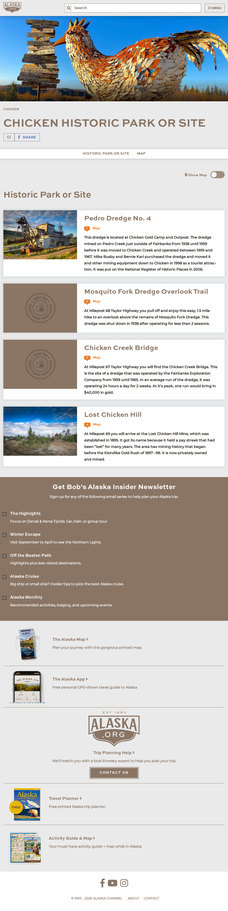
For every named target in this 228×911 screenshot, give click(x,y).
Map (141, 154)
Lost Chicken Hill (113, 415)
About (133, 898)
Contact (151, 898)
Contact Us (114, 773)
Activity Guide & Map (72, 838)
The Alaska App (70, 679)
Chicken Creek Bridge (121, 348)
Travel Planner (65, 799)
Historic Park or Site (106, 154)
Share (27, 137)
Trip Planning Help (114, 753)
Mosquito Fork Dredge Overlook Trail (146, 291)
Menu (214, 8)
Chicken (11, 109)
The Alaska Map (70, 639)
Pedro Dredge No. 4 (117, 218)
